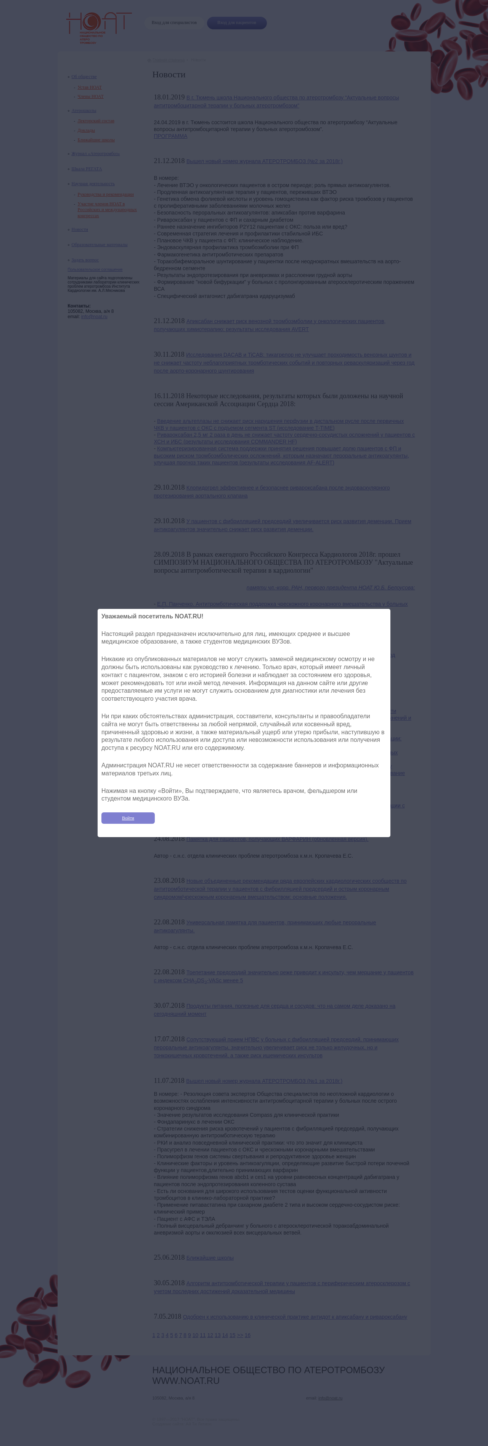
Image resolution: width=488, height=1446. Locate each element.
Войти (128, 818)
